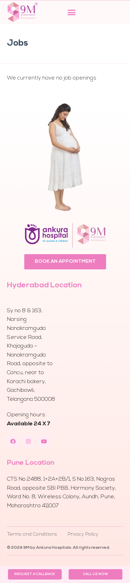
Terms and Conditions (32, 534)
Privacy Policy (83, 534)
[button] (71, 12)
